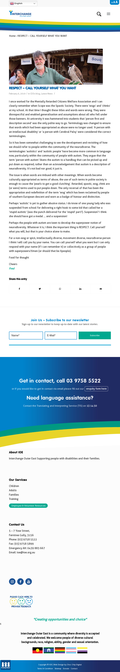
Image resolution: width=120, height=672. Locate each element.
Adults (13, 490)
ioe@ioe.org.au (26, 552)
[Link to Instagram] (12, 581)
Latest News (47, 93)
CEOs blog (35, 93)
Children (14, 486)
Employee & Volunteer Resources (28, 505)
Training (13, 499)
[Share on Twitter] (40, 288)
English (16, 3)
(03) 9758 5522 (27, 539)
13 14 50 (92, 405)
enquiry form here (96, 388)
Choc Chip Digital (74, 665)
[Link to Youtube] (28, 581)
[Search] (100, 13)
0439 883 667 (36, 548)
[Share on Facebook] (19, 288)
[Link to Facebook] (20, 581)
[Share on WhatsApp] (60, 288)
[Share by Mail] (101, 288)
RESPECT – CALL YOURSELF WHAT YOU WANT (42, 88)
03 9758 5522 (84, 381)
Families (14, 494)
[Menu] (108, 13)
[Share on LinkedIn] (80, 288)
